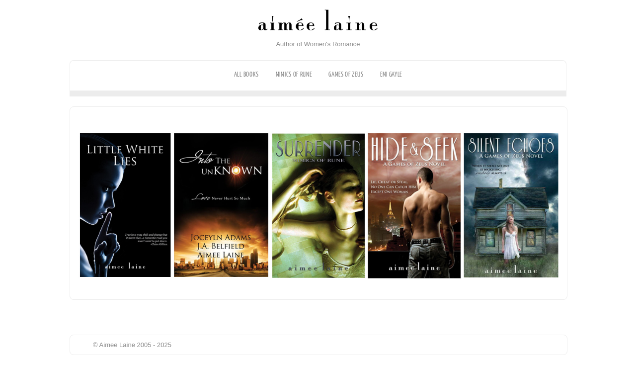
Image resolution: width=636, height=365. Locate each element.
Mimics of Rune (294, 74)
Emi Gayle (391, 74)
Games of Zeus (345, 74)
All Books (246, 74)
